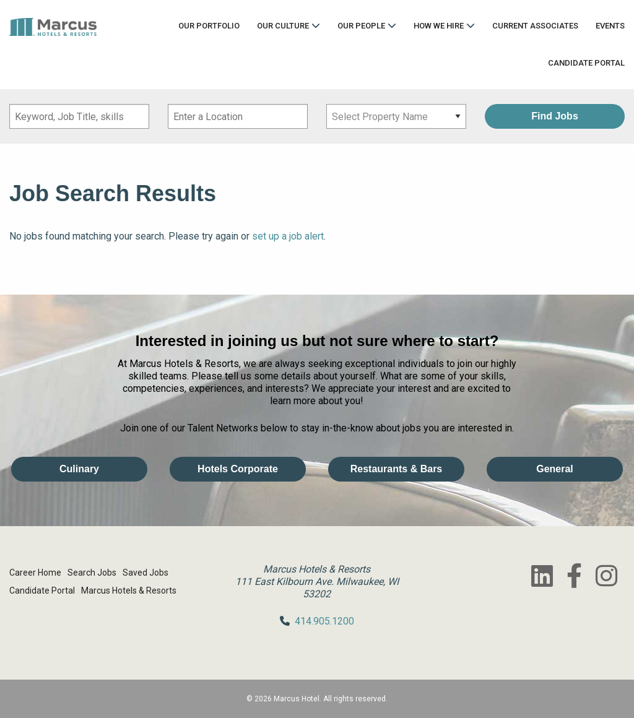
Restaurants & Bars (396, 469)
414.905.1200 (324, 621)
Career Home (35, 572)
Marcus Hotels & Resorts (128, 590)
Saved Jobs (145, 572)
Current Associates (535, 25)
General (554, 469)
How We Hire (439, 25)
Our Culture (283, 25)
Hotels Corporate (238, 469)
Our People (361, 25)
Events (610, 25)
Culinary (79, 469)
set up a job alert (288, 236)
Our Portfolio (209, 25)
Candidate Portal (586, 62)
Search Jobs (91, 572)
